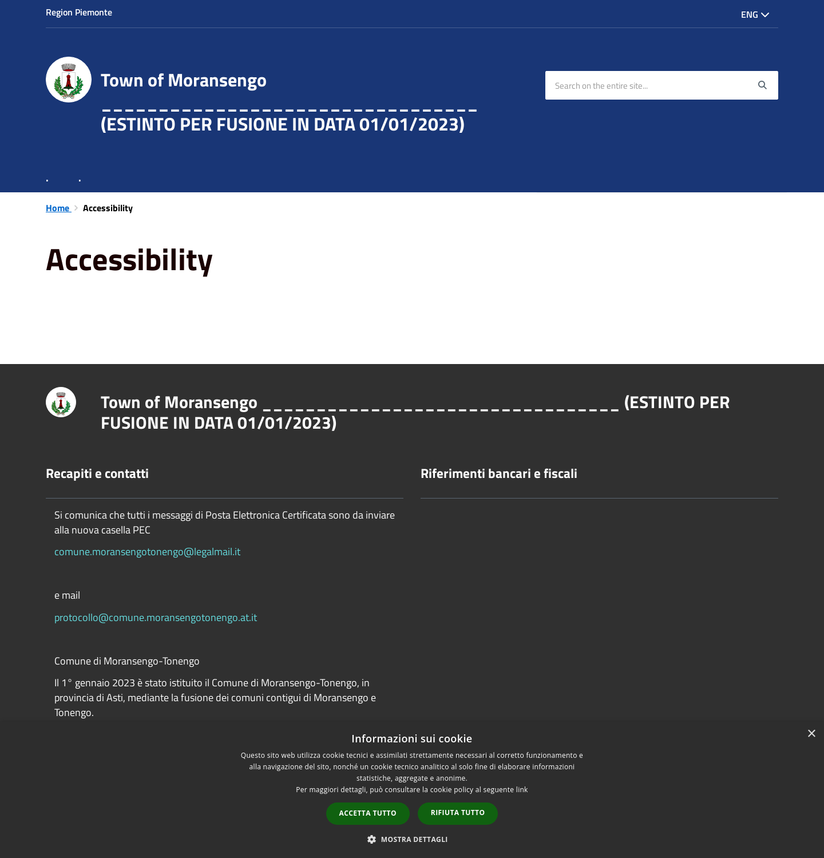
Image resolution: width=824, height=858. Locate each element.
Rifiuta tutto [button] (458, 812)
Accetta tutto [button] (368, 813)
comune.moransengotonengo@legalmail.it (147, 551)
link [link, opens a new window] (522, 789)
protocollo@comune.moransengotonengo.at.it (155, 617)
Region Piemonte (79, 12)
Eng (755, 14)
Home (59, 208)
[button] (412, 838)
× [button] (811, 734)
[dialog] (412, 790)
